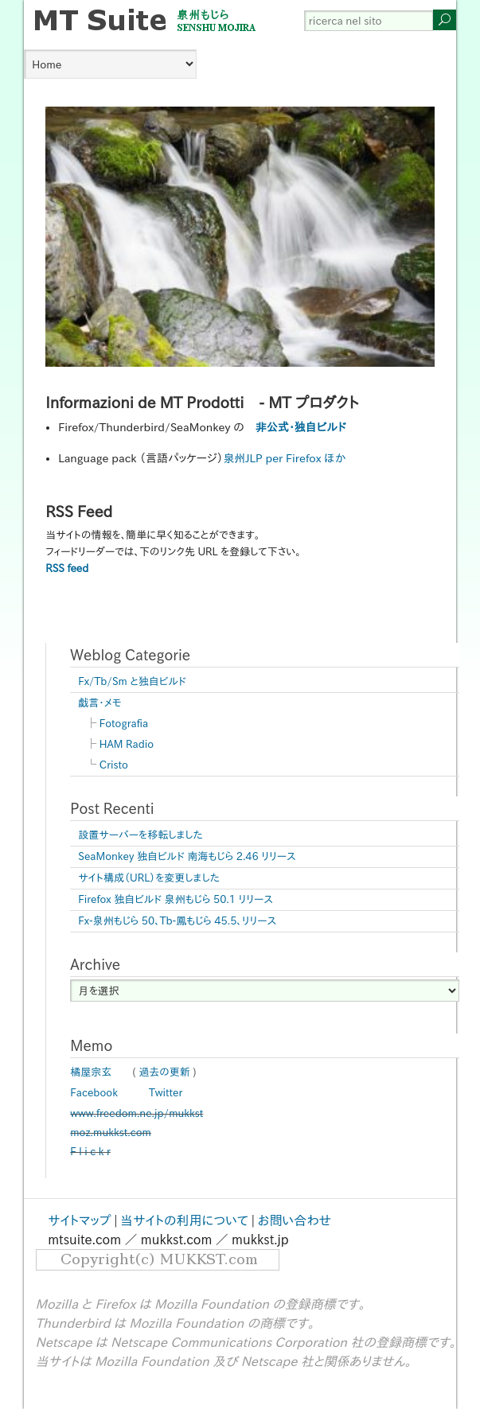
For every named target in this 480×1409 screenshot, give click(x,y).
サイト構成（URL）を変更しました (149, 878)
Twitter (165, 1093)
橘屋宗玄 (90, 1072)
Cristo (114, 765)
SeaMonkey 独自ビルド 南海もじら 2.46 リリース (186, 856)
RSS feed (66, 568)
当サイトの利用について (184, 1220)
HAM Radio (127, 744)
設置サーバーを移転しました (140, 835)
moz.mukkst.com (110, 1132)
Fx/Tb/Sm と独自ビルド (132, 681)
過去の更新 (164, 1072)
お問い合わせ (294, 1220)
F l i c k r (90, 1151)
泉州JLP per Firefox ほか (284, 458)
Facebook (94, 1093)
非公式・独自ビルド (301, 427)
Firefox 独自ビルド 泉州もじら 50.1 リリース (175, 899)
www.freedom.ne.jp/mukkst (136, 1113)
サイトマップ (79, 1220)
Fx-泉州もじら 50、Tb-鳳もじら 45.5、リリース (177, 921)
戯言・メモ (99, 703)
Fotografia (124, 723)
